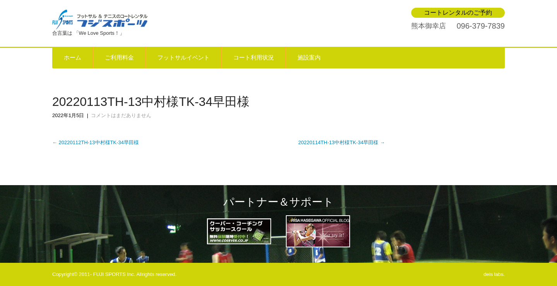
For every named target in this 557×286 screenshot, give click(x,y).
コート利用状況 (253, 57)
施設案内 (309, 57)
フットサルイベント (183, 57)
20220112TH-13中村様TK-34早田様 (95, 142)
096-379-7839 (480, 26)
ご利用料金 (119, 57)
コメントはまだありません (121, 115)
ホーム (72, 57)
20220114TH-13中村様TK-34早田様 (341, 142)
